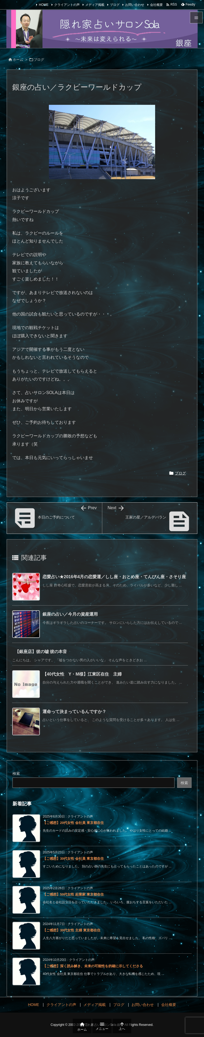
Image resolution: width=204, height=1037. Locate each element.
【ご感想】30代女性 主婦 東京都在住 (71, 930)
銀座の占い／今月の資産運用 (70, 614)
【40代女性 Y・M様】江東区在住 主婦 (82, 674)
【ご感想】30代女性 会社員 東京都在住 (73, 859)
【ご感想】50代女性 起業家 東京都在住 (73, 894)
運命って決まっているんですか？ (74, 711)
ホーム (18, 60)
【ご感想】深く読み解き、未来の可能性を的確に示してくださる (93, 966)
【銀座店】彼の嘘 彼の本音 (41, 651)
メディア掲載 (94, 5)
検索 (16, 773)
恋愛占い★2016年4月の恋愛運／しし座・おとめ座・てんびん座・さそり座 (114, 576)
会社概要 (156, 5)
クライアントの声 (67, 5)
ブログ (115, 5)
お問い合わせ (134, 5)
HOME (43, 5)
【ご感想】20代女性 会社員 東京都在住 (73, 823)
